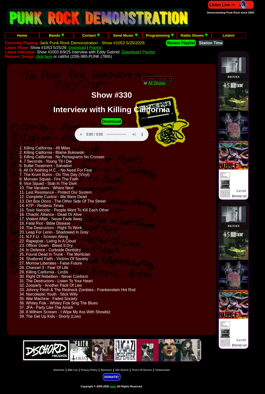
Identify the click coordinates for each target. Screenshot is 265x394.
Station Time (211, 43)
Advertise (59, 370)
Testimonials (162, 370)
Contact (91, 35)
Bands (56, 35)
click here (44, 56)
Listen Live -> (230, 5)
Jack (113, 386)
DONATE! (111, 377)
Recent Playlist (181, 43)
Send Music (125, 35)
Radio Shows (194, 35)
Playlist (95, 48)
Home (22, 35)
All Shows (156, 83)
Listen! (228, 35)
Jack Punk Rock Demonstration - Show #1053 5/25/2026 (92, 43)
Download (77, 48)
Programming (160, 35)
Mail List (72, 370)
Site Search (122, 370)
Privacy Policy (89, 370)
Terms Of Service (142, 370)
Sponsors (106, 370)
